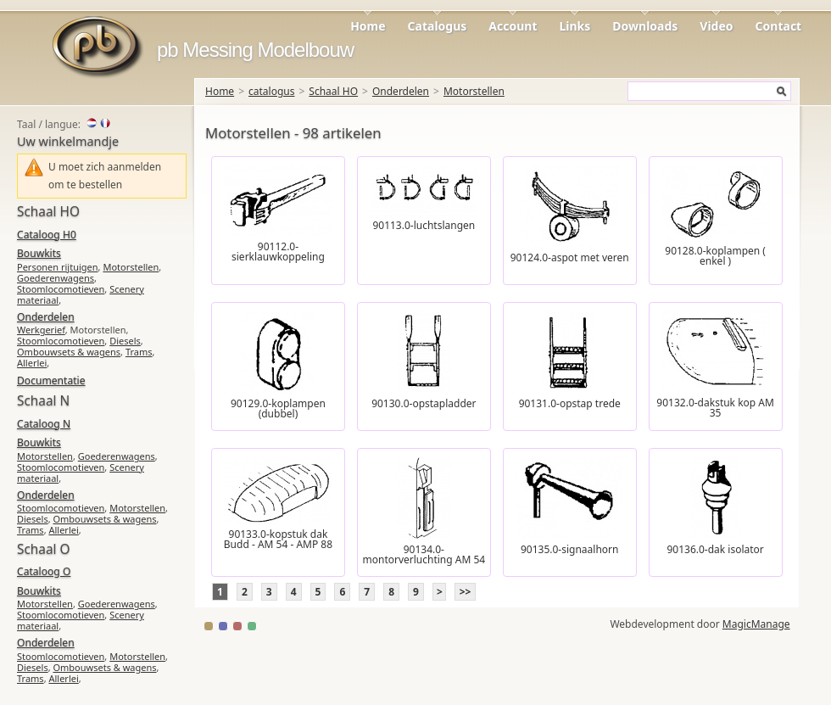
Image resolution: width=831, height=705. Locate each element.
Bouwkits (39, 253)
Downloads (645, 26)
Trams (139, 351)
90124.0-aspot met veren (569, 257)
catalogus (271, 91)
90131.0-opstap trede (570, 403)
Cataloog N (43, 424)
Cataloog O (43, 571)
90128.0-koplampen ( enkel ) (715, 255)
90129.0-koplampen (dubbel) (278, 408)
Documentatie (51, 380)
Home (367, 26)
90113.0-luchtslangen (423, 225)
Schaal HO (333, 91)
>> (465, 592)
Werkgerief (41, 329)
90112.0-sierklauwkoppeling (278, 251)
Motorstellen (474, 91)
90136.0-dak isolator (714, 549)
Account (512, 26)
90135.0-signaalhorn (570, 549)
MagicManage (756, 624)
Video (716, 26)
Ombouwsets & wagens (68, 351)
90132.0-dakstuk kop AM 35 (715, 407)
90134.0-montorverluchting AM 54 (423, 554)
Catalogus (437, 26)
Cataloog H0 (46, 234)
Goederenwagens (55, 277)
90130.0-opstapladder (423, 403)
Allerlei (32, 362)
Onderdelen (400, 91)
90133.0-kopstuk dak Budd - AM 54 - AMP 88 (278, 539)
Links (575, 26)
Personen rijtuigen (57, 266)
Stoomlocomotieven (60, 289)
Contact (779, 26)
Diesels (125, 340)
